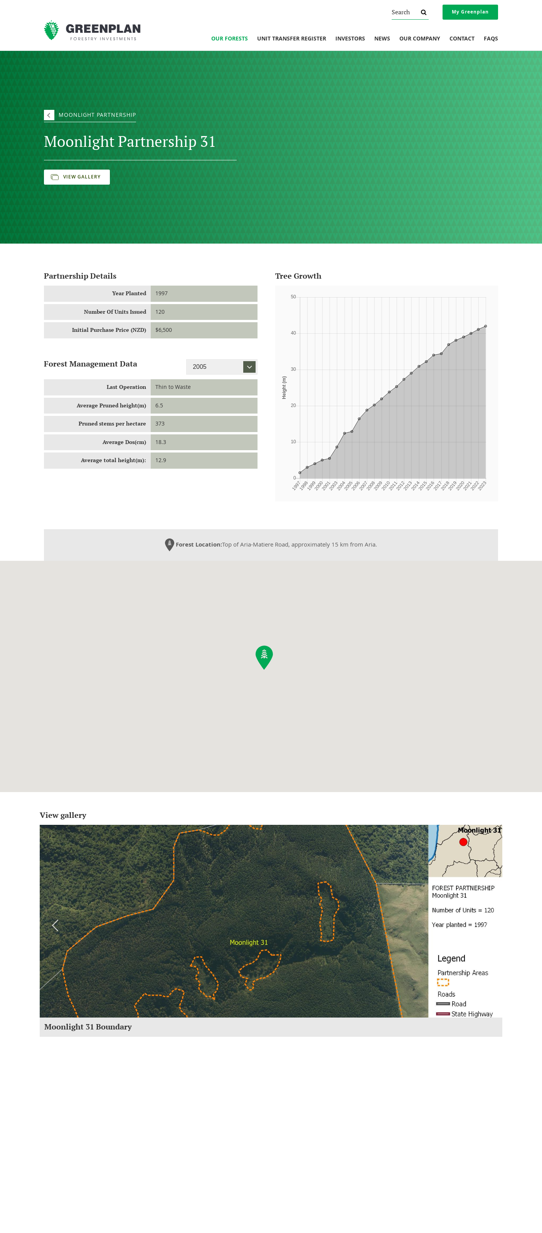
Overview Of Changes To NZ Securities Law (437, 1105)
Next (487, 925)
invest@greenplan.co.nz (180, 1214)
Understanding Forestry (69, 1115)
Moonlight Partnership (97, 114)
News (382, 39)
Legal (399, 1092)
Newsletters (288, 1115)
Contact (462, 39)
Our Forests (229, 39)
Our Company (419, 39)
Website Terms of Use (414, 1157)
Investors (350, 39)
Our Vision (55, 1146)
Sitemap (352, 1219)
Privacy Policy (405, 1136)
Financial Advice (408, 1125)
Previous (55, 925)
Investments (177, 1092)
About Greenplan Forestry (71, 1105)
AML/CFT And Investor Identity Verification (436, 1146)
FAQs (491, 39)
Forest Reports (290, 1105)
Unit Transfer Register (291, 39)
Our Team (54, 1136)
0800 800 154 (184, 1205)
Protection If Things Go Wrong (423, 1115)
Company (56, 1092)
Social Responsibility (65, 1125)
